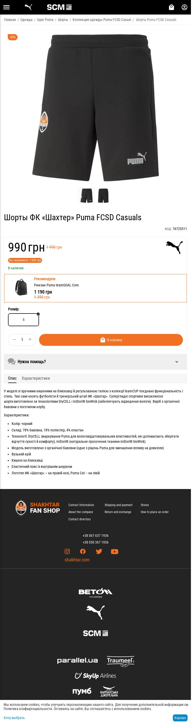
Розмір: (13, 309)
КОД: (168, 229)
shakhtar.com (77, 559)
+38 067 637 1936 (96, 535)
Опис (12, 378)
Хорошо (180, 718)
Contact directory (79, 519)
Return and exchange (118, 512)
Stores (145, 505)
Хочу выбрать (14, 718)
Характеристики (36, 378)
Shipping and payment (119, 505)
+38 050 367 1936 (96, 542)
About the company (80, 512)
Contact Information (81, 505)
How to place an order (155, 512)
